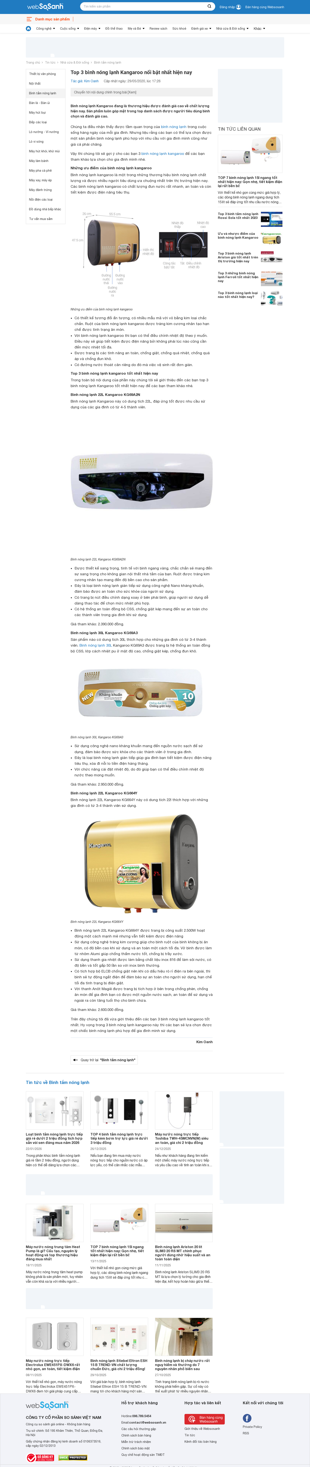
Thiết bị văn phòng (42, 74)
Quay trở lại (108, 1060)
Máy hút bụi (37, 112)
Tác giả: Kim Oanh (85, 81)
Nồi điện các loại (41, 199)
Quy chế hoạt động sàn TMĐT (143, 1454)
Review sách (158, 28)
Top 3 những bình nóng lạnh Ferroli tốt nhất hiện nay (238, 277)
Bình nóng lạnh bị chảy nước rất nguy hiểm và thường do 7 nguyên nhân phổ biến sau (182, 1365)
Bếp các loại (38, 122)
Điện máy (90, 28)
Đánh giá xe (199, 28)
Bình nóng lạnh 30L (95, 645)
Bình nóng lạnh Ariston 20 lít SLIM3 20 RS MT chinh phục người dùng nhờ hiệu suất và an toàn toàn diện (182, 1253)
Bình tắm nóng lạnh (107, 62)
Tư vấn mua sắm (41, 219)
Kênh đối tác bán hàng (200, 1441)
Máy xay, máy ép (40, 180)
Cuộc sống (68, 28)
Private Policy (252, 1427)
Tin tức (50, 62)
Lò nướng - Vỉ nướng (44, 132)
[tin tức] (28, 28)
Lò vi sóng (36, 141)
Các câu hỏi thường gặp (138, 1429)
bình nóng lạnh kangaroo (162, 153)
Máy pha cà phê (40, 170)
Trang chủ (33, 62)
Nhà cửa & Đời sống (230, 28)
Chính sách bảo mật (135, 1448)
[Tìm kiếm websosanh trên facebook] (247, 1418)
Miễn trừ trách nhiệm (136, 1442)
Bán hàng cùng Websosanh (264, 7)
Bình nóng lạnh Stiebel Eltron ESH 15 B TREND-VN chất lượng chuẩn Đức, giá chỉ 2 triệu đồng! (118, 1365)
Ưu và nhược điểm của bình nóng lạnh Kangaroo (238, 235)
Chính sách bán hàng (136, 1435)
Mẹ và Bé (134, 28)
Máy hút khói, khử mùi (44, 151)
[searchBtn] (209, 6)
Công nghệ (43, 28)
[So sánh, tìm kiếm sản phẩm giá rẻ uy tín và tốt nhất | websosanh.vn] (45, 7)
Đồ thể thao (114, 28)
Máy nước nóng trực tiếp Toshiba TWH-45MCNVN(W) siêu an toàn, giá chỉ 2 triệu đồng (181, 1138)
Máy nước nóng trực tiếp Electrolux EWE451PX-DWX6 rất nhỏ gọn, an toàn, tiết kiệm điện (53, 1365)
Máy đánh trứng (40, 190)
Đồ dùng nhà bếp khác (45, 209)
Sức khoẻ (179, 28)
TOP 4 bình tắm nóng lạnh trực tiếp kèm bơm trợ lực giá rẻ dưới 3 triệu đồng (119, 1138)
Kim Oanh (204, 1042)
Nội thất (35, 83)
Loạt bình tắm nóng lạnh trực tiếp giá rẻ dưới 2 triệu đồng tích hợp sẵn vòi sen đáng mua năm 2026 (54, 1138)
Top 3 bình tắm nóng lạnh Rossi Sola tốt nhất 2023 (238, 216)
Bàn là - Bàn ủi (39, 103)
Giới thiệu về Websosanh (202, 1428)
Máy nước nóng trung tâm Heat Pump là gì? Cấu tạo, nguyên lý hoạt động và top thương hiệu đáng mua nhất (53, 1253)
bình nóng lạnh (173, 127)
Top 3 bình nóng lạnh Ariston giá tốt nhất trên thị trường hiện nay (238, 257)
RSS (246, 1433)
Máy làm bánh (38, 161)
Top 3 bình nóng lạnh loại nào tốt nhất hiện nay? (238, 295)
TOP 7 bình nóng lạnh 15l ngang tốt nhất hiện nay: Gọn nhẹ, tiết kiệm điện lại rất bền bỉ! (250, 182)
